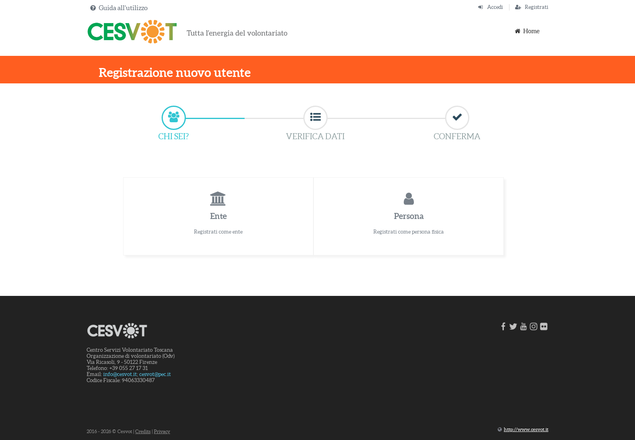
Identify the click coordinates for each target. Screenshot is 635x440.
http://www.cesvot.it (526, 429)
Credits (143, 431)
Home (526, 31)
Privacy (162, 431)
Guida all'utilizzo (123, 7)
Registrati (536, 7)
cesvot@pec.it (155, 374)
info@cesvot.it (120, 374)
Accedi (495, 7)
